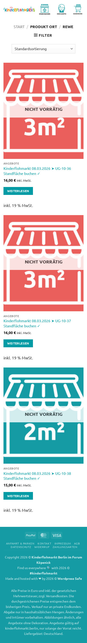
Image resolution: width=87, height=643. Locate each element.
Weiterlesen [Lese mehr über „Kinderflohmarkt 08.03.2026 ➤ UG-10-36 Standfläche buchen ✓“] (18, 191)
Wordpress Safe (70, 578)
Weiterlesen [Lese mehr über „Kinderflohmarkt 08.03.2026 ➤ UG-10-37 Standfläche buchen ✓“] (18, 343)
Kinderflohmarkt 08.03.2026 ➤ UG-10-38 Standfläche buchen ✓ (37, 475)
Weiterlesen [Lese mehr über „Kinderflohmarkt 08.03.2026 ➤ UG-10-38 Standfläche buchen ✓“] (18, 496)
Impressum (63, 543)
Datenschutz (21, 547)
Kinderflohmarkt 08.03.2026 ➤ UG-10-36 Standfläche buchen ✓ (37, 170)
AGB (77, 543)
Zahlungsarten (65, 547)
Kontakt (44, 543)
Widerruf (41, 547)
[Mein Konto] (62, 9)
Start (19, 26)
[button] (43, 35)
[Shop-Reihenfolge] (43, 48)
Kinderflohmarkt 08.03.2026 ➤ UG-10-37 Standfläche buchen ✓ (37, 323)
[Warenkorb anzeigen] (78, 9)
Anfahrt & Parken (20, 543)
